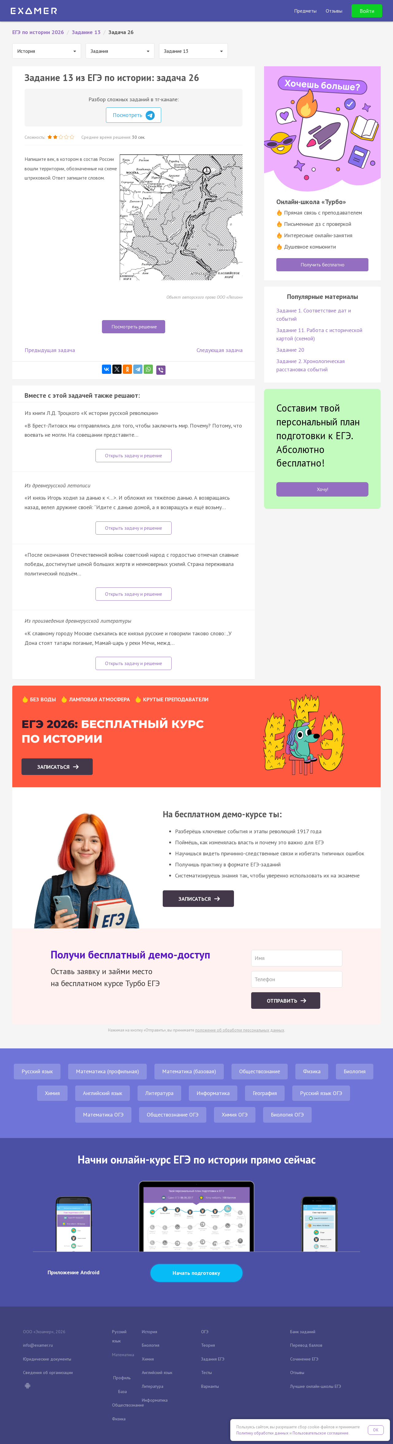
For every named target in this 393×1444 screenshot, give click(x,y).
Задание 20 (290, 349)
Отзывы (297, 1372)
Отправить (283, 1000)
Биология (355, 1071)
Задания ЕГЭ (212, 1359)
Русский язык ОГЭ (321, 1093)
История (149, 1331)
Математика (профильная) (107, 1071)
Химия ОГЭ (235, 1114)
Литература (159, 1093)
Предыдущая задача (50, 350)
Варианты (210, 1386)
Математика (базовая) (189, 1071)
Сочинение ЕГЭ (304, 1359)
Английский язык (102, 1093)
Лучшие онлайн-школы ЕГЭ (315, 1386)
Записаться (54, 766)
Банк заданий (302, 1331)
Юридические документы (47, 1359)
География (265, 1093)
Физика (312, 1071)
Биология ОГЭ (287, 1114)
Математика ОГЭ (103, 1114)
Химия (52, 1093)
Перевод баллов (306, 1345)
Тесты (206, 1372)
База (122, 1391)
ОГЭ (204, 1331)
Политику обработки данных (262, 1433)
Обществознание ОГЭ (173, 1114)
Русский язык (37, 1071)
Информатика (213, 1093)
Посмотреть (134, 115)
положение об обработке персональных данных (239, 1030)
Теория (208, 1345)
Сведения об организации (48, 1372)
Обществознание (259, 1071)
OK (376, 1430)
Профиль (121, 1377)
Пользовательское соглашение (320, 1433)
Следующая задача (219, 350)
